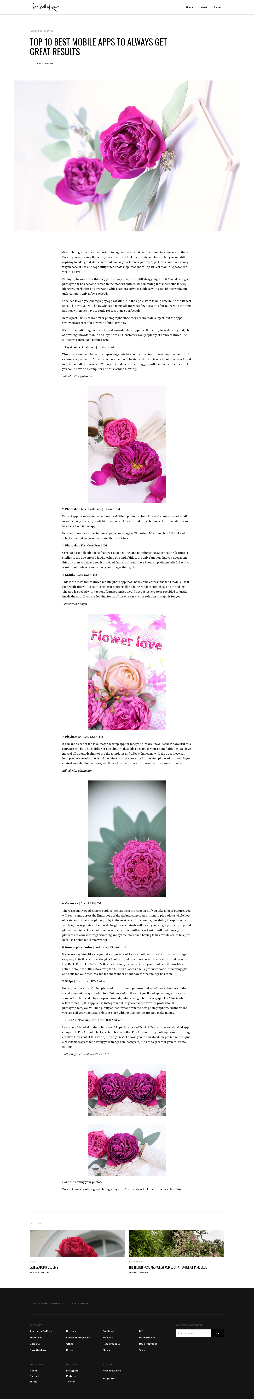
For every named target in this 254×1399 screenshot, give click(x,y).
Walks (33, 1262)
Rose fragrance (148, 1343)
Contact (34, 1376)
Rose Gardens (136, 1262)
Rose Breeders (111, 1343)
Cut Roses (109, 1331)
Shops (106, 1350)
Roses (69, 1350)
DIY (141, 1331)
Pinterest (71, 1376)
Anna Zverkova (45, 63)
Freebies (108, 1337)
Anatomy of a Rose (41, 1331)
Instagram (72, 1370)
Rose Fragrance (112, 1370)
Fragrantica (109, 1378)
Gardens (35, 1343)
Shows (143, 1350)
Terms (33, 1381)
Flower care (36, 1337)
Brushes (71, 1331)
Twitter (70, 1381)
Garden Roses (147, 1337)
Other (69, 1343)
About (33, 1370)
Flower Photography (78, 1337)
